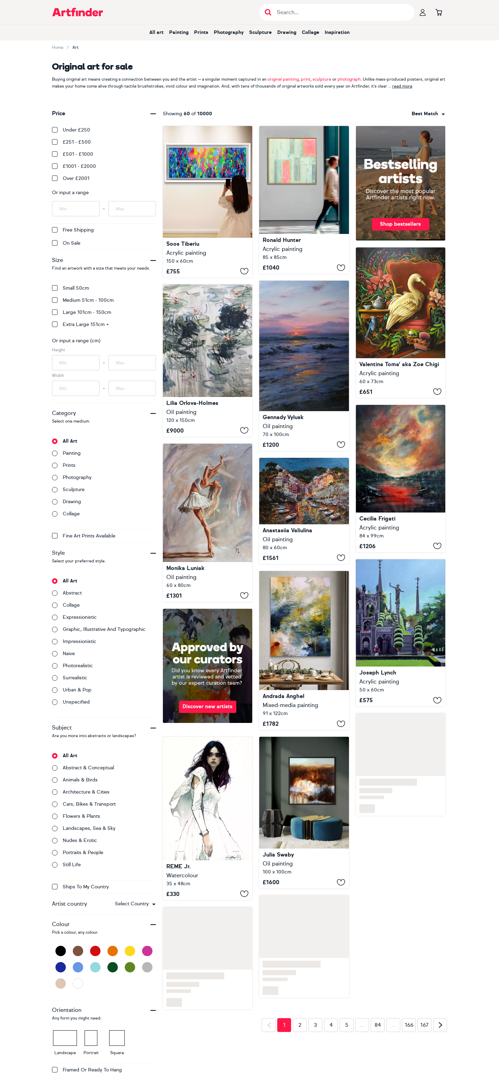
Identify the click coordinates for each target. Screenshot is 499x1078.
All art (156, 32)
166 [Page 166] (409, 1025)
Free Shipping (73, 230)
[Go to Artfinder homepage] (77, 12)
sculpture (322, 79)
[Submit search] (268, 12)
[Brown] (78, 951)
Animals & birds (75, 780)
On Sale (66, 243)
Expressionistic (74, 617)
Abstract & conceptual (83, 768)
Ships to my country (80, 887)
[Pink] (147, 951)
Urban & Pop (71, 690)
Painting (179, 32)
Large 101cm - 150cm (81, 312)
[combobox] (135, 903)
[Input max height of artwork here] (132, 362)
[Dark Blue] (61, 967)
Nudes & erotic (74, 840)
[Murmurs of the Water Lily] (304, 650)
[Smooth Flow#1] (400, 478)
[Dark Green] (113, 967)
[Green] (130, 967)
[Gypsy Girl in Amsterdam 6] (207, 202)
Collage (310, 32)
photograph (349, 79)
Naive (63, 653)
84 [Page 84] (378, 1025)
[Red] (95, 951)
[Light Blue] (95, 967)
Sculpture (260, 32)
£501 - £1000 (72, 154)
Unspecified (71, 702)
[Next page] (440, 1025)
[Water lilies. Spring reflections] (207, 360)
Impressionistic (74, 641)
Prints (201, 32)
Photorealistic (72, 666)
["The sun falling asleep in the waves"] (304, 366)
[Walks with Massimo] (304, 812)
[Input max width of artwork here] (132, 388)
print (305, 79)
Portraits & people (77, 852)
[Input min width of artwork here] (75, 388)
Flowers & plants (76, 816)
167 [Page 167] (424, 1025)
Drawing (286, 32)
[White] (78, 983)
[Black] (61, 951)
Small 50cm (70, 288)
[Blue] (78, 967)
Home (57, 47)
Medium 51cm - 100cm (83, 300)
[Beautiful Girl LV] (207, 818)
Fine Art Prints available (83, 536)
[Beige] (61, 983)
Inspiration (337, 32)
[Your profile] (422, 12)
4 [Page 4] (331, 1025)
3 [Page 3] (315, 1025)
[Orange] (113, 951)
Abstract (67, 593)
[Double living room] (400, 322)
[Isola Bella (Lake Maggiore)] (400, 633)
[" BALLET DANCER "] (207, 523)
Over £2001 (70, 178)
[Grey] (147, 967)
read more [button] (402, 86)
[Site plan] (304, 200)
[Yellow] (130, 951)
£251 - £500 (71, 142)
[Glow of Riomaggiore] (304, 511)
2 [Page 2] (299, 1025)
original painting (283, 79)
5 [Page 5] (346, 1025)
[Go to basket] (439, 12)
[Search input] (340, 12)
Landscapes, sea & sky (83, 828)
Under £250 (71, 130)
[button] (135, 903)
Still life (66, 865)
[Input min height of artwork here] (75, 362)
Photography (229, 32)
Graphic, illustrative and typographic (99, 629)
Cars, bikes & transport (84, 804)
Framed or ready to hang (87, 1070)
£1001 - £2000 (74, 166)
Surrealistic (69, 678)
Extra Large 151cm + (80, 324)
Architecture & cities (81, 792)
